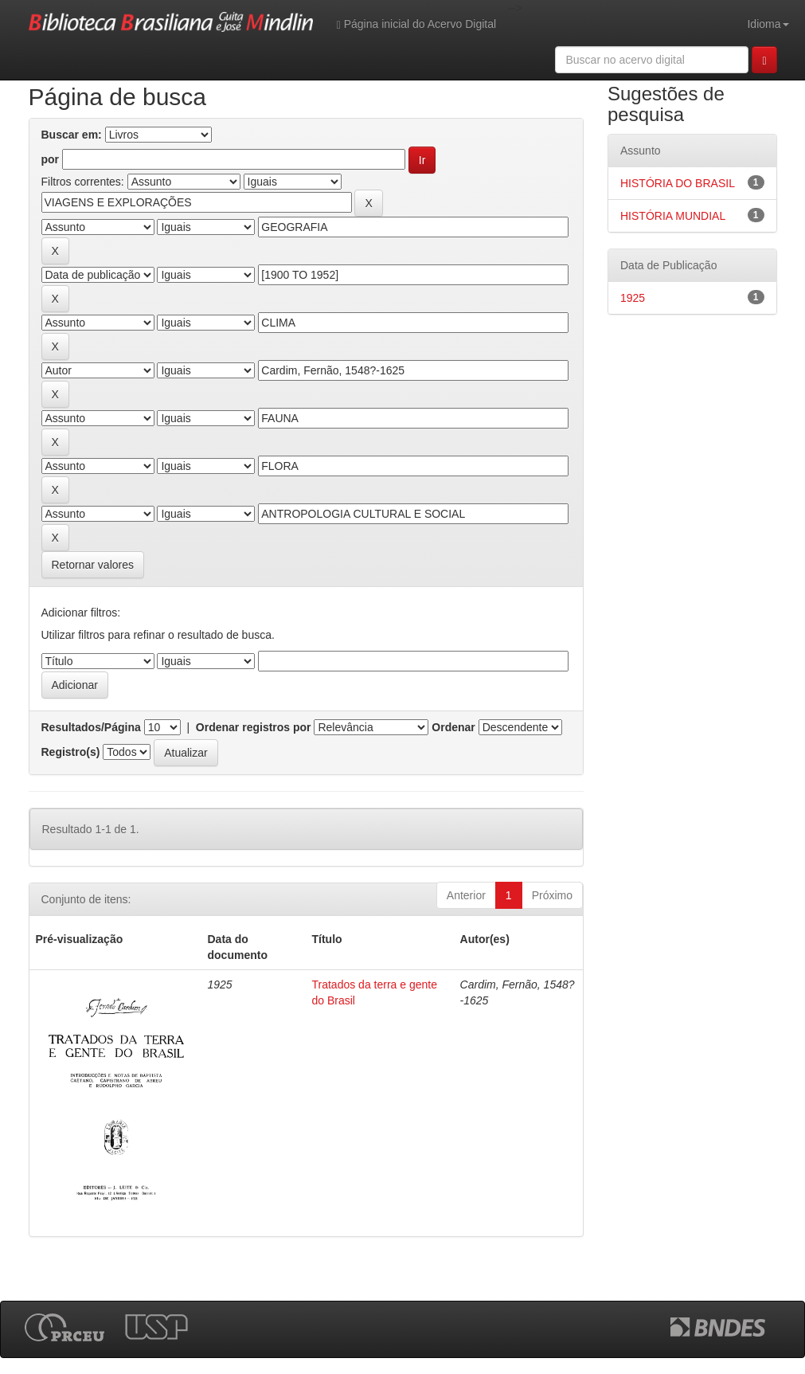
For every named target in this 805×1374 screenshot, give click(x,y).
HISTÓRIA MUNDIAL (672, 215)
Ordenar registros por (253, 727)
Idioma (767, 24)
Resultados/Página (91, 727)
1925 (632, 298)
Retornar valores (93, 564)
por (50, 159)
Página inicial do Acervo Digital (416, 24)
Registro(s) (70, 752)
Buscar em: (71, 134)
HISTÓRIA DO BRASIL (677, 183)
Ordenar (453, 727)
